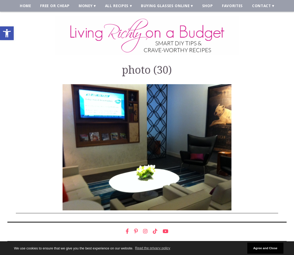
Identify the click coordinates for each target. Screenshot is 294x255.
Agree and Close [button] (265, 248)
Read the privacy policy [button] (152, 248)
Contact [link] (261, 5)
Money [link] (85, 5)
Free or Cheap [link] (54, 5)
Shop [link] (207, 5)
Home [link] (25, 5)
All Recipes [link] (117, 5)
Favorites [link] (232, 5)
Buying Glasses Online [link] (165, 5)
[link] (7, 33)
